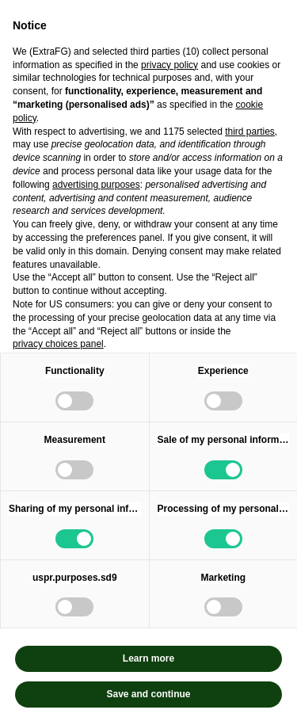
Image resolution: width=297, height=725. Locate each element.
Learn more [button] (148, 658)
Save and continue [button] (148, 694)
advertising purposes (96, 184)
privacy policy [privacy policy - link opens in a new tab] (169, 65)
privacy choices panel (58, 343)
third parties (250, 131)
